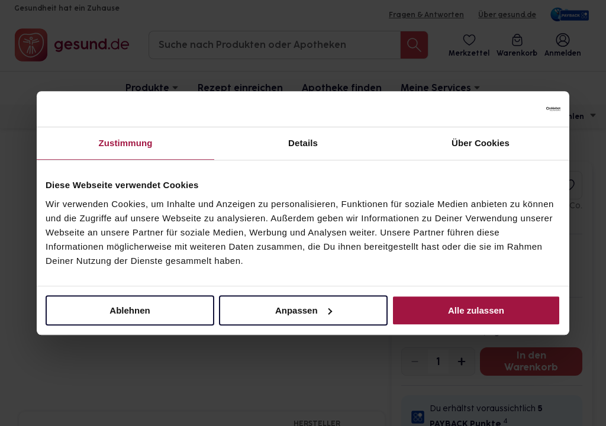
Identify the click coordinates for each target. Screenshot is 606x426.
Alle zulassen (476, 310)
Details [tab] (303, 143)
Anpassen (303, 310)
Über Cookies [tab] (481, 143)
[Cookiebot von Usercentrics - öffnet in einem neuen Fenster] (508, 109)
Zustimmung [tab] (126, 143)
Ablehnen (129, 310)
